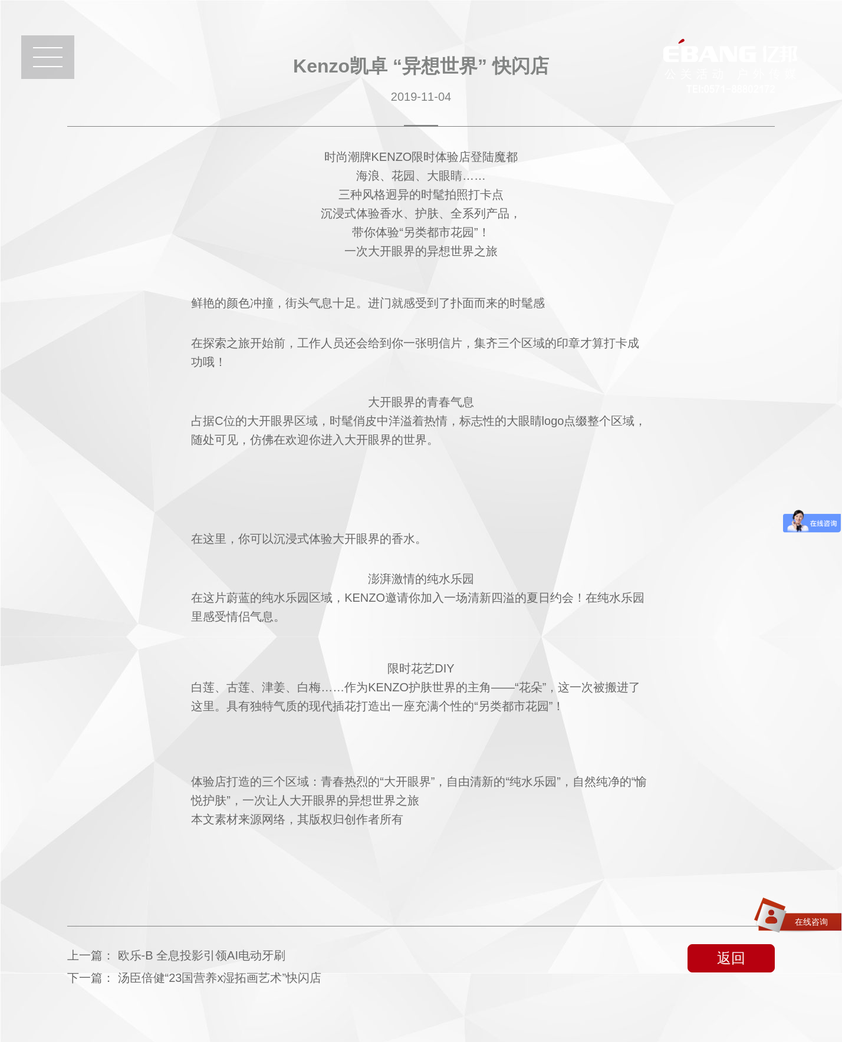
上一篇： (176, 955)
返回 (731, 958)
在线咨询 (811, 921)
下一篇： (194, 977)
